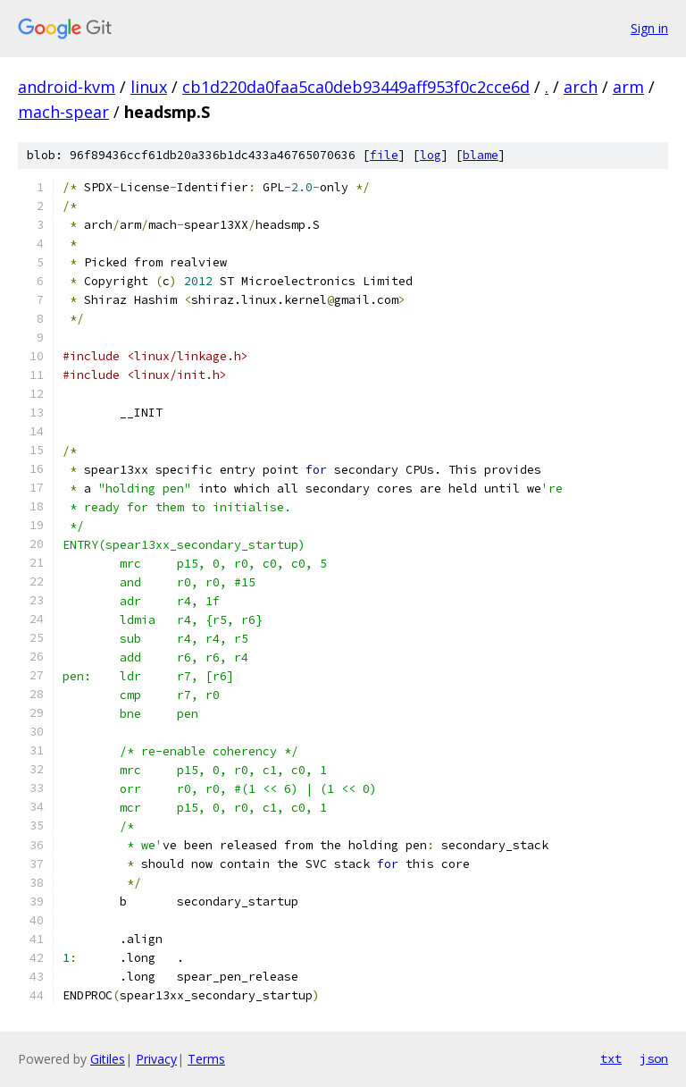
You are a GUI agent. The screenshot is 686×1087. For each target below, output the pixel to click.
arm (628, 86)
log (430, 155)
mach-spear (63, 111)
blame (480, 155)
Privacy (156, 1058)
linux (148, 86)
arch (581, 86)
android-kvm (66, 86)
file (384, 155)
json (654, 1058)
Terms (206, 1058)
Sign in (649, 28)
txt (611, 1058)
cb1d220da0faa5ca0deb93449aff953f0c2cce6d (356, 86)
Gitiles (107, 1058)
